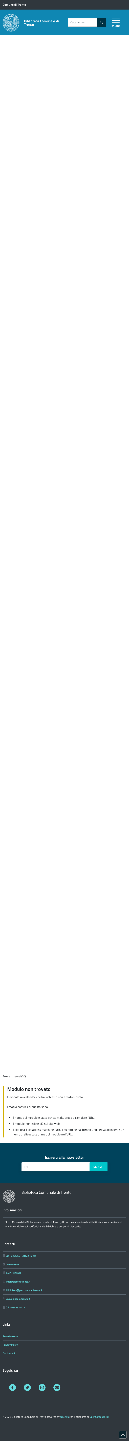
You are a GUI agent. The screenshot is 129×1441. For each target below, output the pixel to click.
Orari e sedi (9, 1353)
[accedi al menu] (116, 22)
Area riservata (10, 1336)
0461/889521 (13, 1264)
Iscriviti (98, 1166)
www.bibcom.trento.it (18, 1299)
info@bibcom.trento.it (18, 1282)
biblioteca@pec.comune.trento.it (24, 1290)
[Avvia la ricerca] (101, 22)
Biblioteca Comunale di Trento (41, 22)
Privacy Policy (10, 1345)
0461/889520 (13, 1273)
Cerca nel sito (77, 22)
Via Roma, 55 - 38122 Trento (21, 1256)
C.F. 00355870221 (15, 1307)
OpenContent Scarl (100, 1417)
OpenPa (64, 1417)
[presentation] (26, 1166)
